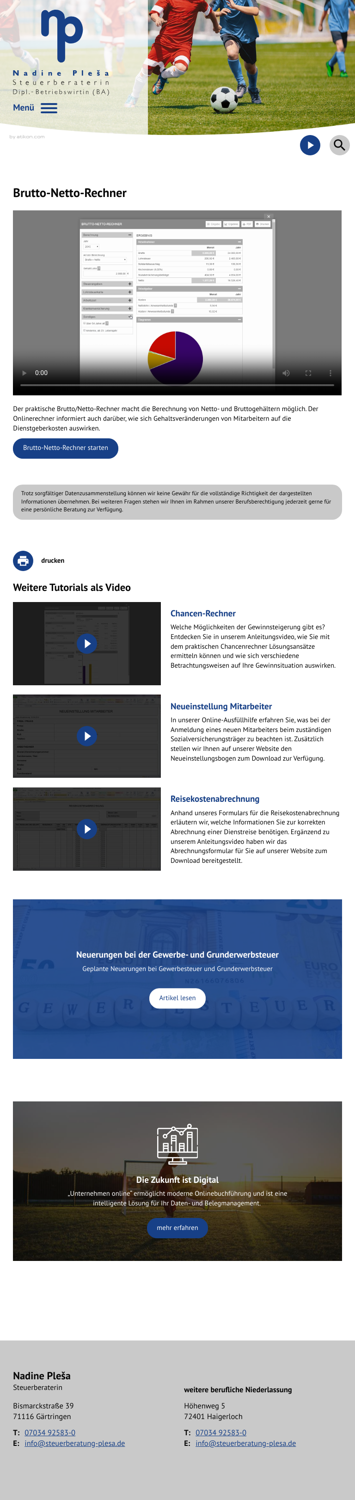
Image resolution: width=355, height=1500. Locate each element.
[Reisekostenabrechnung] (177, 829)
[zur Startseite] (61, 53)
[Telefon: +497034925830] (49, 1432)
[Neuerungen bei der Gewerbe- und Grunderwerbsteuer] (177, 979)
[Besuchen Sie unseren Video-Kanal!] (310, 145)
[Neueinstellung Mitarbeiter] (177, 736)
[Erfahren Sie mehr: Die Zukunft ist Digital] (177, 1181)
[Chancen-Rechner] (177, 643)
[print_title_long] (45, 561)
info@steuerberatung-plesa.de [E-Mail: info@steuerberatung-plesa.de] (74, 1443)
